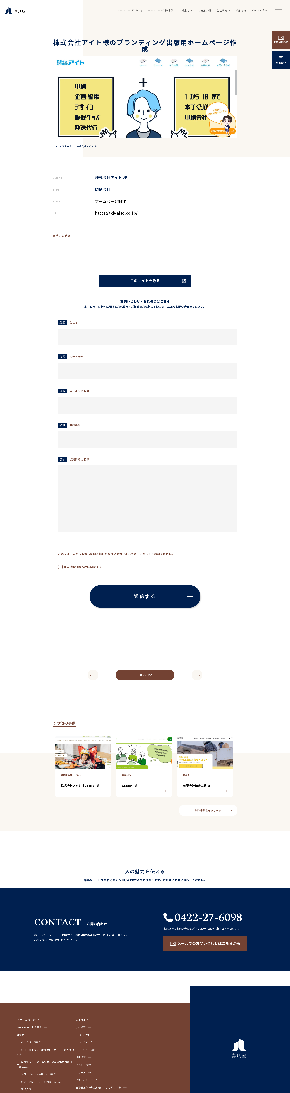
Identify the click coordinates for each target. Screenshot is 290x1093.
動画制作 (126, 775)
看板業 (186, 775)
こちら (144, 554)
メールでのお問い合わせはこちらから (208, 943)
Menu (279, 10)
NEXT (93, 675)
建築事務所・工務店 (71, 775)
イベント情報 (259, 10)
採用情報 (241, 10)
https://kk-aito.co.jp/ (116, 213)
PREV (197, 675)
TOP (55, 146)
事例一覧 (67, 146)
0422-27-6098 (208, 917)
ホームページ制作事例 (161, 10)
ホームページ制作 (130, 10)
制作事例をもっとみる (208, 810)
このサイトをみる (145, 280)
